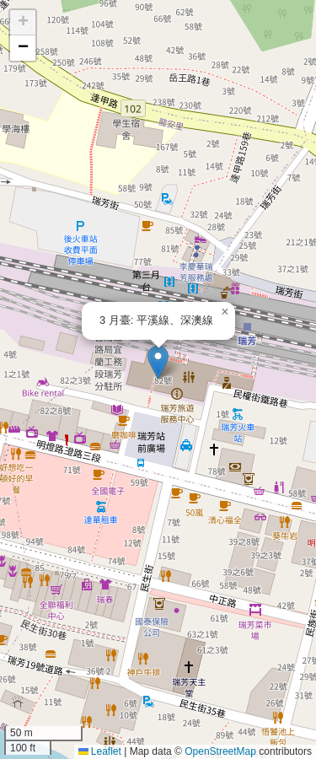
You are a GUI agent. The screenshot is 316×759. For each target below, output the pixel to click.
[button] (158, 362)
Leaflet (99, 751)
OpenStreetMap (220, 751)
